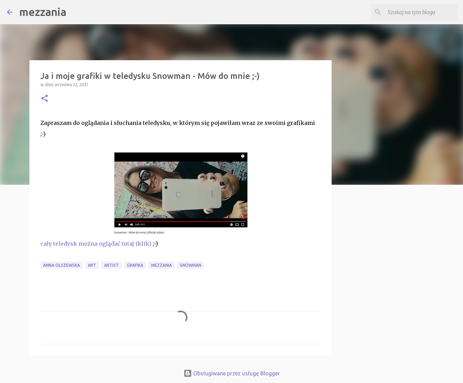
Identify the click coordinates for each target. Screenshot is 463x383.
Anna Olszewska (61, 265)
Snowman (190, 265)
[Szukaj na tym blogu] (421, 12)
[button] (44, 98)
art (92, 265)
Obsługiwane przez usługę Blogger (232, 373)
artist (111, 265)
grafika (135, 265)
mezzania (42, 12)
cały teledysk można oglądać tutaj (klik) (95, 243)
